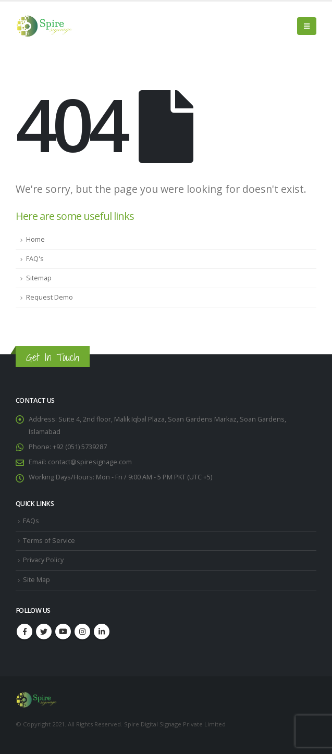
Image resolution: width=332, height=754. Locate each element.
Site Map (36, 579)
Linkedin (101, 631)
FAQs (31, 520)
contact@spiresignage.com (90, 462)
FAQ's (35, 258)
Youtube (63, 631)
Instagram (82, 631)
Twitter (44, 631)
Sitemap (39, 278)
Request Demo (49, 297)
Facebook (24, 631)
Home (35, 239)
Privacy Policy (43, 559)
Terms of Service (49, 540)
